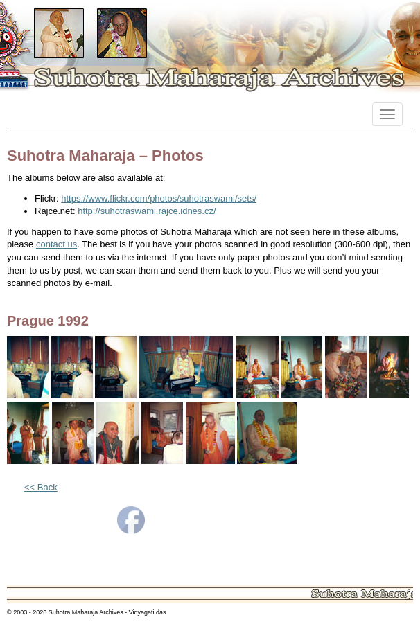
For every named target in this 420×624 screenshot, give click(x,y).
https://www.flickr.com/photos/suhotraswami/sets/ (158, 198)
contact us (56, 244)
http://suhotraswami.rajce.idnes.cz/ (147, 211)
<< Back (41, 487)
